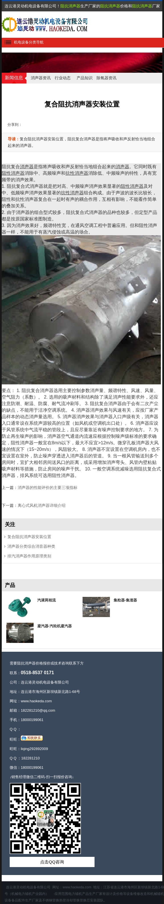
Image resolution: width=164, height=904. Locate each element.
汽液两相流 (46, 600)
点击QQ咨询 (52, 861)
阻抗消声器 (70, 6)
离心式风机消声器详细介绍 (41, 505)
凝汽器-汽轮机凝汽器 (54, 626)
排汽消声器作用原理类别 (29, 556)
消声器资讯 (41, 78)
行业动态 (63, 78)
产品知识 (85, 78)
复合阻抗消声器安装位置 (29, 536)
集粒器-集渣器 (125, 600)
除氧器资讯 (106, 78)
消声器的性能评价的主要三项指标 (47, 487)
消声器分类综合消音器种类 (31, 546)
